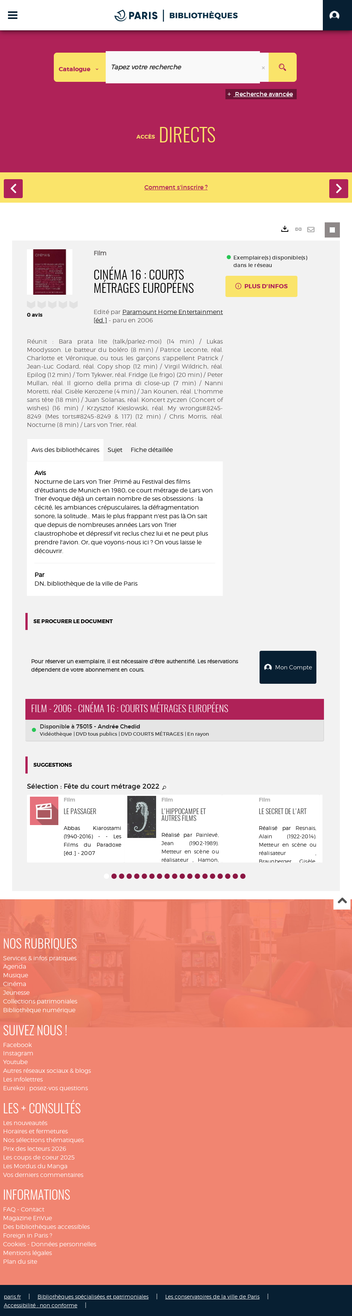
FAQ (9, 1207)
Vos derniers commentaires (43, 1173)
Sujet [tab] (115, 449)
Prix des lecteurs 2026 (34, 1147)
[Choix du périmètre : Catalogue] (80, 67)
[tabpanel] (124, 528)
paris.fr (12, 1295)
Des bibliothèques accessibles (46, 1225)
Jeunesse (16, 990)
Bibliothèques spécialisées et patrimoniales (93, 1295)
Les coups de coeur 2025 (39, 1155)
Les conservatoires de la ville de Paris (212, 1295)
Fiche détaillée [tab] (152, 449)
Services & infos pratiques (40, 956)
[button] (337, 15)
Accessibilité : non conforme (40, 1303)
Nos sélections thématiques (43, 1138)
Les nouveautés (25, 1121)
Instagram (18, 1051)
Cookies (14, 1242)
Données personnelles (63, 1242)
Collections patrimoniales (40, 999)
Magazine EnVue (27, 1216)
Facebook (17, 1043)
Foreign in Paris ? (27, 1233)
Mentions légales (27, 1251)
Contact (32, 1207)
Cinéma (14, 982)
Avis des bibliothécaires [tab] (65, 449)
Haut (341, 899)
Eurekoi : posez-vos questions (45, 1086)
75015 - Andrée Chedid (108, 724)
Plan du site (20, 1259)
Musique (15, 973)
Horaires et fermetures (35, 1129)
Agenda (14, 965)
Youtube (15, 1060)
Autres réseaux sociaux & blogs (47, 1068)
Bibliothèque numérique (39, 1008)
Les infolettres (23, 1077)
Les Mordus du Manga (35, 1164)
